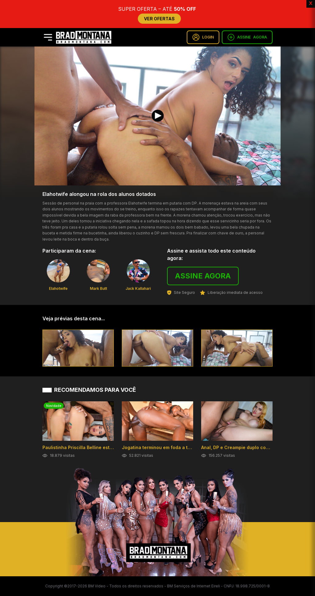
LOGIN (203, 37)
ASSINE (247, 37)
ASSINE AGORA (203, 275)
